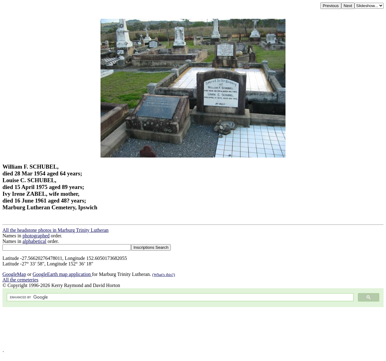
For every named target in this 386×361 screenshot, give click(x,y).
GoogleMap (14, 274)
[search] (179, 297)
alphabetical (34, 241)
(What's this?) (163, 274)
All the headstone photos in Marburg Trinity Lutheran (55, 230)
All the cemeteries (20, 279)
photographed (36, 235)
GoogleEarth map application (62, 274)
